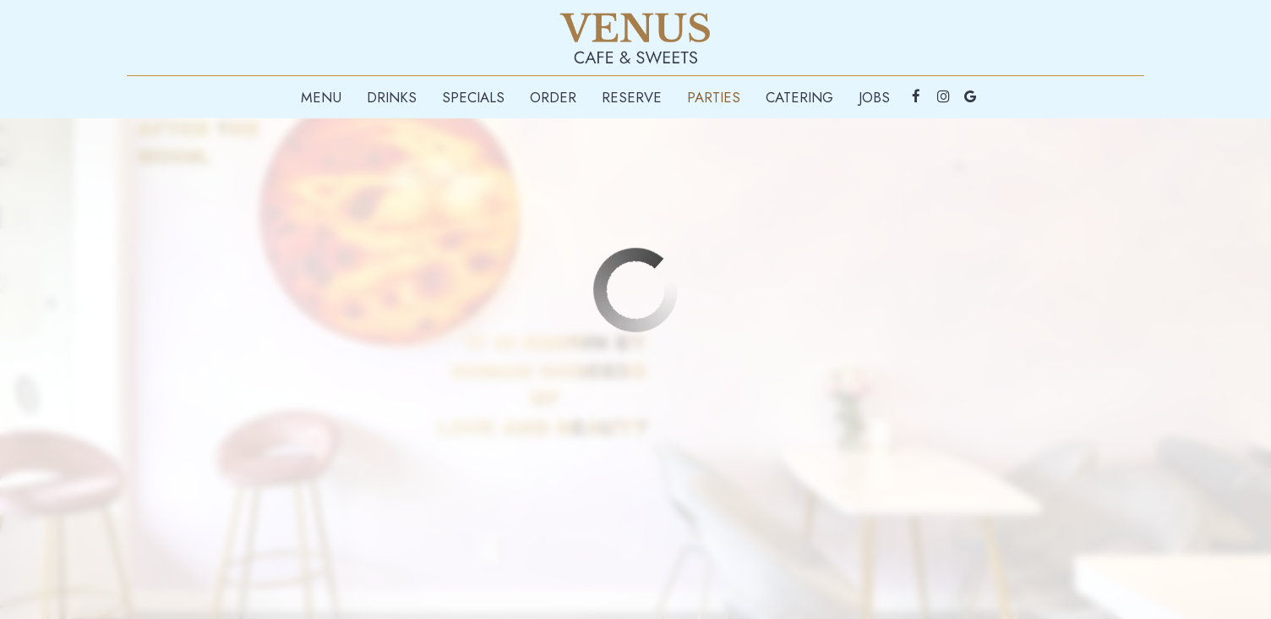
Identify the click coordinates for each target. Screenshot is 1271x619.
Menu (321, 97)
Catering (799, 97)
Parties (713, 97)
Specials (473, 97)
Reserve (632, 97)
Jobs (874, 97)
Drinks (392, 97)
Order (553, 97)
